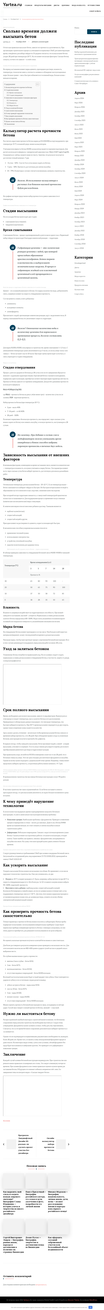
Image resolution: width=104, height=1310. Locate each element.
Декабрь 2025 (79, 115)
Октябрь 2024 (79, 172)
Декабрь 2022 (79, 234)
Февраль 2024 (79, 207)
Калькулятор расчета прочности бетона (19, 87)
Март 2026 (78, 106)
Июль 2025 (78, 132)
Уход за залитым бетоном (14, 108)
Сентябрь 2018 (80, 247)
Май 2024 (78, 194)
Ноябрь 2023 (79, 221)
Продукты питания (42, 5)
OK (90, 1307)
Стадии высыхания (12, 90)
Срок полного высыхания (15, 111)
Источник (6, 1120)
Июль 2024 (78, 185)
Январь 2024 (79, 212)
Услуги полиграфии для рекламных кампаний (87, 78)
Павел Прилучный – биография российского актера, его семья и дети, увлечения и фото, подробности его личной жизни (36, 1199)
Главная (28, 5)
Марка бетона (14, 105)
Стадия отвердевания (16, 95)
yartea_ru (6, 42)
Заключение (11, 124)
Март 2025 (78, 150)
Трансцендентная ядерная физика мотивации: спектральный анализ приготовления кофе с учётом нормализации (86, 62)
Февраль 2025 (79, 155)
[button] (38, 84)
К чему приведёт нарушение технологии (20, 113)
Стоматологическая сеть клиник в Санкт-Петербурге (86, 85)
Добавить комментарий (40, 42)
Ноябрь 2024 (79, 168)
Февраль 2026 (79, 110)
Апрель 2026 (79, 102)
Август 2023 (79, 229)
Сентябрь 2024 (80, 177)
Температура (13, 100)
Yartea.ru (12, 5)
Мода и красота (78, 5)
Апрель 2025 (79, 146)
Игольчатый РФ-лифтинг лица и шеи (86, 71)
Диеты (56, 5)
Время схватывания (15, 92)
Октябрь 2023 (79, 225)
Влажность (13, 103)
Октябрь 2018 (79, 243)
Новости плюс (79, 284)
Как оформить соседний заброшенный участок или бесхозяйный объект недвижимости (56, 1249)
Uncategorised (9, 27)
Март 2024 (78, 203)
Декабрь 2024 (79, 163)
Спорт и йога (95, 11)
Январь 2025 (79, 159)
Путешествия (94, 5)
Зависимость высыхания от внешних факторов (22, 98)
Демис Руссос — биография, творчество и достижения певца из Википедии (35, 1246)
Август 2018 (79, 252)
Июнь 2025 (78, 137)
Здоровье (66, 5)
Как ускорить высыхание (14, 116)
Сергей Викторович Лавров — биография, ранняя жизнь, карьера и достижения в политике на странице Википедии (13, 1250)
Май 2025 (78, 141)
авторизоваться (41, 1291)
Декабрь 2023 (79, 216)
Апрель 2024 (79, 199)
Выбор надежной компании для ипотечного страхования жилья (86, 53)
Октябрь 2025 (79, 119)
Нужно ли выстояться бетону (16, 121)
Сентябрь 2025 (80, 124)
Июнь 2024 (78, 190)
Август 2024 (79, 181)
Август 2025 (79, 128)
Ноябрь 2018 (79, 238)
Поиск (76, 28)
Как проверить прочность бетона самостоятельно (23, 119)
